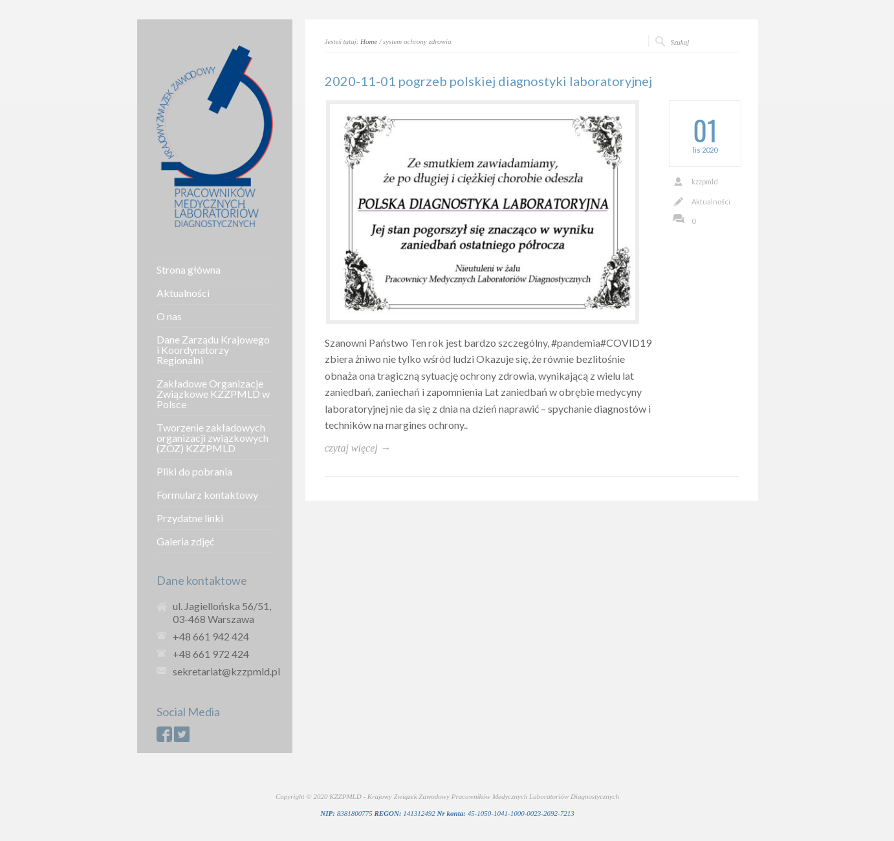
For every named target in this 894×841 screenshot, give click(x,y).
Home (368, 41)
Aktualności (711, 201)
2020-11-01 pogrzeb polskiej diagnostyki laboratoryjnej (488, 81)
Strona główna (189, 270)
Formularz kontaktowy (207, 495)
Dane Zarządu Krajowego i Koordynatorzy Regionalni (213, 350)
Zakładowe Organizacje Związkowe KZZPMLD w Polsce (213, 394)
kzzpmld (705, 181)
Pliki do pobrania (194, 471)
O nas (169, 316)
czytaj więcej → (358, 447)
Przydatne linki (190, 518)
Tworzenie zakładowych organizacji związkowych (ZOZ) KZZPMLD (212, 437)
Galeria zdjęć (185, 541)
